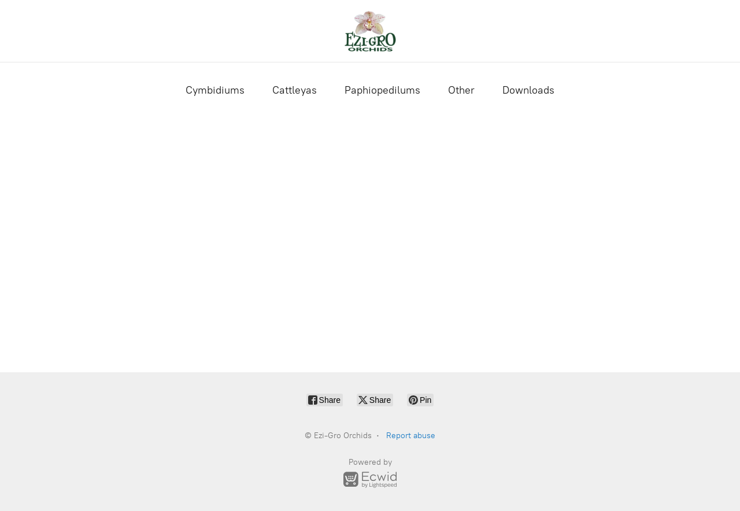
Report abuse (410, 435)
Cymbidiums (215, 90)
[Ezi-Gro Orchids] (370, 31)
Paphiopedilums (382, 90)
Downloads (528, 90)
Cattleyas (294, 90)
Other (461, 90)
